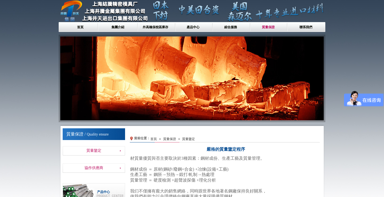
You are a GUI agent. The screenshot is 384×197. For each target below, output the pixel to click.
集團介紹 (117, 27)
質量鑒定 (188, 139)
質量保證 (268, 27)
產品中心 (193, 27)
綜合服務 (230, 27)
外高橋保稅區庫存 (155, 27)
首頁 (80, 27)
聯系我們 (305, 27)
